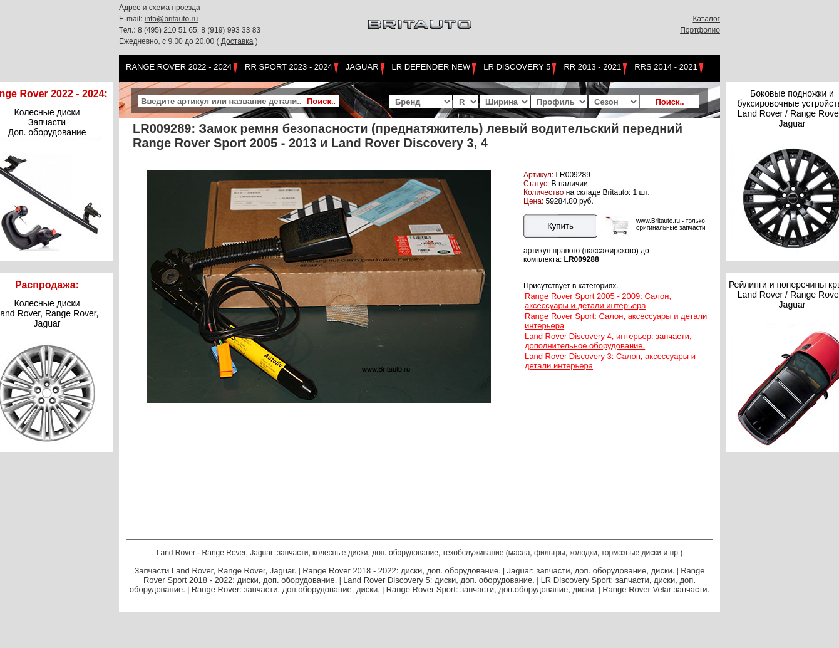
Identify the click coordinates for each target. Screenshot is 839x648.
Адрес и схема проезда (159, 7)
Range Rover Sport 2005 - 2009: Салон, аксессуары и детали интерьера (598, 300)
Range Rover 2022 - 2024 (179, 66)
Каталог (706, 18)
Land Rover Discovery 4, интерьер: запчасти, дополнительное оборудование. (608, 341)
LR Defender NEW (431, 66)
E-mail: (132, 18)
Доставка (237, 41)
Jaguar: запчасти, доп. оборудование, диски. (591, 570)
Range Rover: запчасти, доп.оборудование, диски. (286, 589)
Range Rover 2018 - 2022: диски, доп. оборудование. (401, 570)
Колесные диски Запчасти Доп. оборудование (47, 122)
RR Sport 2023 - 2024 (288, 66)
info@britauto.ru (171, 18)
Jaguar (362, 66)
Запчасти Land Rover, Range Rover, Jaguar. (215, 570)
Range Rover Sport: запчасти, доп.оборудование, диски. (491, 589)
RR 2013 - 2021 (592, 66)
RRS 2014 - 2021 (665, 66)
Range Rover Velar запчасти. (655, 589)
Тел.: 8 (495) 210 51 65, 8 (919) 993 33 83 (189, 30)
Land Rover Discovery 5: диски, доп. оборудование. (439, 580)
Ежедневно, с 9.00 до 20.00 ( (170, 41)
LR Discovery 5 (516, 66)
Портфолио (700, 30)
